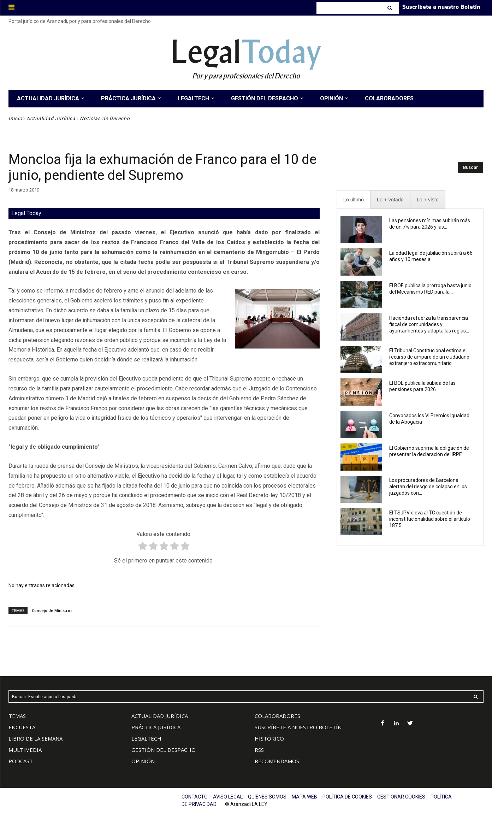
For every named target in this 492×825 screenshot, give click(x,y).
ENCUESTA (21, 727)
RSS (259, 749)
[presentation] (354, 199)
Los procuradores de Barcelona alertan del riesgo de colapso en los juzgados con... (428, 486)
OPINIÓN (143, 761)
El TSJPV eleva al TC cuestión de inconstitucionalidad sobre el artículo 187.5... (429, 519)
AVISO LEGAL (228, 797)
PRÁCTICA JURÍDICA (155, 727)
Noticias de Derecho (105, 118)
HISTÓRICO (269, 738)
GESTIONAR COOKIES (401, 797)
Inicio (15, 118)
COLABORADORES (277, 715)
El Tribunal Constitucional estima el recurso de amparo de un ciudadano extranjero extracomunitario (429, 357)
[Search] (390, 7)
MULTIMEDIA (25, 749)
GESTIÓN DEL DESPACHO (163, 749)
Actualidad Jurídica (51, 118)
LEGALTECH (146, 738)
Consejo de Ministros (52, 610)
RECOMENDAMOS (277, 761)
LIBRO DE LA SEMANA (35, 738)
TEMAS (17, 715)
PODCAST (20, 761)
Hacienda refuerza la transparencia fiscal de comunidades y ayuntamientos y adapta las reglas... (429, 324)
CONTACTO (195, 797)
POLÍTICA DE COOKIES (347, 797)
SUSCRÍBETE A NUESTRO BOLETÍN (298, 727)
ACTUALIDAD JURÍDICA (159, 715)
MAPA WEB (304, 797)
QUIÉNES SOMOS (267, 797)
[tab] (354, 199)
